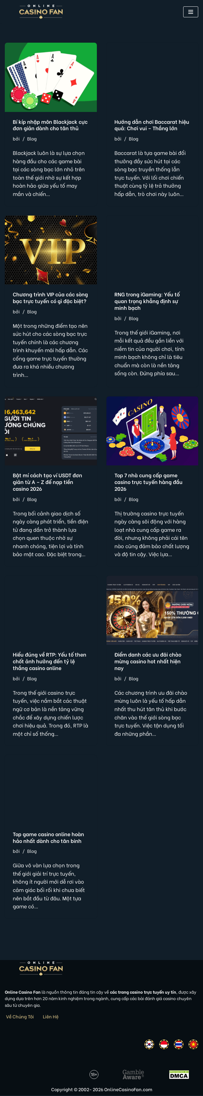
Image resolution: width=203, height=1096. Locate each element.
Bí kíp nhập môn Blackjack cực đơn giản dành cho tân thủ (50, 125)
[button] (190, 11)
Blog (32, 138)
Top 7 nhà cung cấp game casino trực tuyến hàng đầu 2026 (148, 482)
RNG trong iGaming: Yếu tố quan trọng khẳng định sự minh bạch (147, 300)
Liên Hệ (51, 1017)
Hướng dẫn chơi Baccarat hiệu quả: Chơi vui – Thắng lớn (151, 125)
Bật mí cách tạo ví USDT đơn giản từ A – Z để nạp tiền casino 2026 (47, 482)
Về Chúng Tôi (20, 1017)
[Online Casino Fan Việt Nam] (41, 11)
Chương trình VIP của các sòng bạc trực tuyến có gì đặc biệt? (50, 297)
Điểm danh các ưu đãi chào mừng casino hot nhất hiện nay (147, 661)
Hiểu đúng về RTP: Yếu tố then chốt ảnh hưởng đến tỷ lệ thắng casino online (49, 661)
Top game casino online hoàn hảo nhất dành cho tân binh (48, 837)
